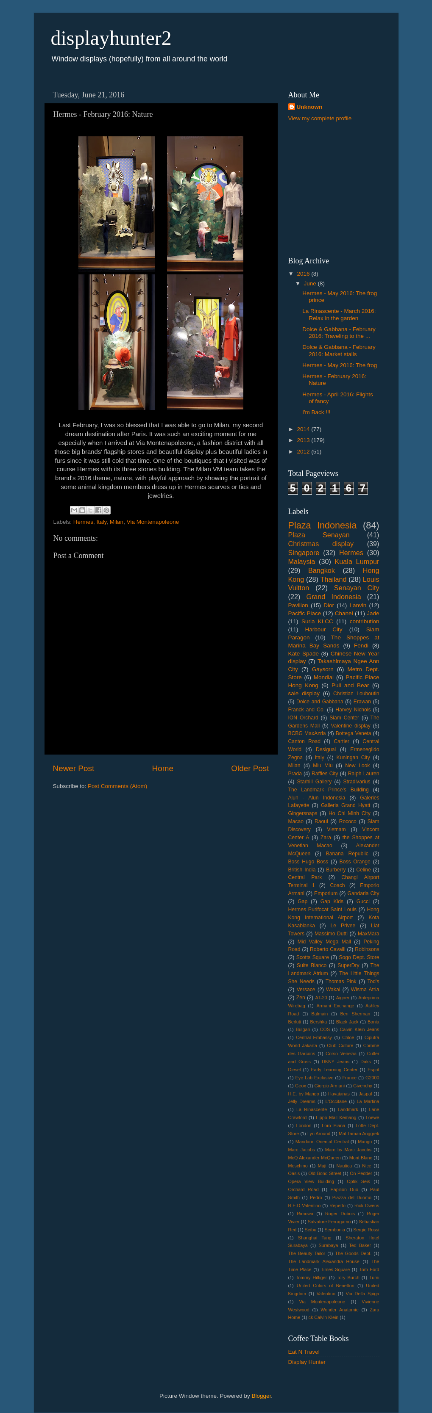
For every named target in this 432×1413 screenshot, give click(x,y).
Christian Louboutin (356, 694)
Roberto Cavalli (327, 949)
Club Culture (340, 1045)
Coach (337, 885)
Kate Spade (303, 653)
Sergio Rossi (366, 1229)
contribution (364, 621)
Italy (102, 522)
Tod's (373, 981)
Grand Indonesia (333, 596)
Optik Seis (358, 1181)
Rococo (348, 821)
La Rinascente (311, 1109)
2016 (304, 274)
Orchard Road (303, 1189)
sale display (304, 693)
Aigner (342, 997)
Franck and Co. (306, 710)
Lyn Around (318, 1133)
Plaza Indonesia (322, 525)
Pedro (316, 1197)
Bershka (318, 1021)
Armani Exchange (335, 1005)
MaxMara (368, 934)
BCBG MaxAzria (307, 733)
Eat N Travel (304, 1352)
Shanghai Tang (315, 1237)
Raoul (321, 821)
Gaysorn (323, 669)
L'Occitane (336, 1101)
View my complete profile (320, 118)
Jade (373, 613)
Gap (302, 901)
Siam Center (344, 718)
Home (162, 768)
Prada (295, 774)
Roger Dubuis (340, 1213)
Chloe (348, 1037)
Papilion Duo (345, 1189)
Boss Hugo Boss (308, 862)
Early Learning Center (334, 1069)
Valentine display (351, 726)
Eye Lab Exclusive (314, 1077)
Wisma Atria (365, 990)
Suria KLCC (317, 621)
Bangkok (321, 570)
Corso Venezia (341, 1053)
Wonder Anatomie (339, 1309)
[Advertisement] (341, 188)
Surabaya (328, 1245)
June (311, 283)
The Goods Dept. (353, 1253)
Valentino (326, 1293)
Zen (300, 998)
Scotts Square (312, 957)
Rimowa (305, 1213)
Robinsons (367, 949)
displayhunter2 (111, 38)
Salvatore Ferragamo (329, 1221)
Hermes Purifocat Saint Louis (322, 910)
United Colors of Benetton (325, 1285)
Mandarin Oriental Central (322, 1141)
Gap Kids (332, 901)
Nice (366, 1165)
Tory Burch (348, 1277)
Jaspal (365, 1093)
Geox (300, 1085)
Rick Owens (366, 1205)
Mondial (324, 677)
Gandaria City (363, 893)
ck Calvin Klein (324, 1317)
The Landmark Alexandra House (324, 1261)
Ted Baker (360, 1245)
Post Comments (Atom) (117, 786)
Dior (328, 605)
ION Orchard (303, 718)
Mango (365, 1141)
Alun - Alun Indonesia (317, 798)
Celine (363, 870)
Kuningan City (353, 757)
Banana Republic (347, 854)
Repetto (337, 1205)
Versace (306, 990)
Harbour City (324, 629)
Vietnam (336, 829)
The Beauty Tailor (307, 1253)
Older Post (250, 768)
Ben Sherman (355, 1013)
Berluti (294, 1021)
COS (325, 1029)
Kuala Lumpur (357, 561)
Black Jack (347, 1021)
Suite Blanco (311, 965)
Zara (326, 838)
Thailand (334, 579)
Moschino (298, 1165)
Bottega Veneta (353, 733)
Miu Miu (323, 766)
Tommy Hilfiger (311, 1277)
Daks (365, 1061)
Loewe (372, 1117)
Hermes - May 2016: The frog (339, 365)
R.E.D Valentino (304, 1205)
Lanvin (357, 605)
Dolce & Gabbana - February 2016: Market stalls (339, 350)
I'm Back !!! (316, 412)
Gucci (363, 901)
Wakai (333, 990)
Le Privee (343, 926)
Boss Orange (355, 862)
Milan (116, 522)
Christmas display (321, 544)
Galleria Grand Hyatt (345, 805)
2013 (304, 440)
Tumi (374, 1277)
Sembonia (334, 1229)
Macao (296, 821)
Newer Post (74, 768)
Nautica (344, 1165)
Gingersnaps (303, 813)
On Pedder (361, 1173)
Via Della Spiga (362, 1293)
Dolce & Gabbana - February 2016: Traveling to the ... (339, 332)
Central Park (305, 877)
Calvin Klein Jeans (359, 1029)
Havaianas (339, 1093)
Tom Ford (369, 1269)
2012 (304, 451)
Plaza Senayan (319, 535)
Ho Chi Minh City (350, 813)
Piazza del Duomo (351, 1197)
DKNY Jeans (335, 1061)
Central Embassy (314, 1037)
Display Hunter (307, 1362)
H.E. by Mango (303, 1093)
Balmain (319, 1013)
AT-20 (321, 997)
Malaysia (301, 561)
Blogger (261, 1396)
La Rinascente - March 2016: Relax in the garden (339, 314)
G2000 (372, 1077)
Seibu (311, 1229)
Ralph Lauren (363, 774)
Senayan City (356, 588)
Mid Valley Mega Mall (324, 942)
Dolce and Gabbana (319, 702)
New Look (357, 766)
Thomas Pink (341, 981)
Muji (322, 1165)
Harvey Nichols (353, 710)
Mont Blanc (360, 1157)
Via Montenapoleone (153, 522)
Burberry (336, 870)
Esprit (373, 1069)
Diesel (294, 1069)
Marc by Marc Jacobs (348, 1149)
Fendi (361, 645)
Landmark (348, 1109)
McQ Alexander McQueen (314, 1157)
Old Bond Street (324, 1173)
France (350, 1077)
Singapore (304, 552)
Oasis (294, 1173)
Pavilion (298, 605)
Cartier (341, 741)
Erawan (362, 702)
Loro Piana (333, 1125)
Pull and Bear (350, 685)
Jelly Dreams (301, 1101)
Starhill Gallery (314, 782)
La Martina (368, 1101)
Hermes (83, 522)
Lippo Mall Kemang (336, 1117)
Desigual (326, 749)
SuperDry (348, 965)
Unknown (310, 107)
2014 (304, 429)
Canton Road (304, 741)
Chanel (344, 613)
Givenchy (362, 1085)
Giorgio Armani (330, 1085)
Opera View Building (311, 1181)
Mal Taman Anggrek (359, 1133)
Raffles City (325, 774)
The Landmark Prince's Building (328, 790)
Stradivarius (356, 782)
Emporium (325, 893)
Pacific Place (304, 613)
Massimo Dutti (331, 934)
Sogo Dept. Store (359, 957)
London (303, 1125)
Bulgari (303, 1029)
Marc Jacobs (301, 1149)
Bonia (373, 1021)
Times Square (335, 1269)
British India (302, 870)
